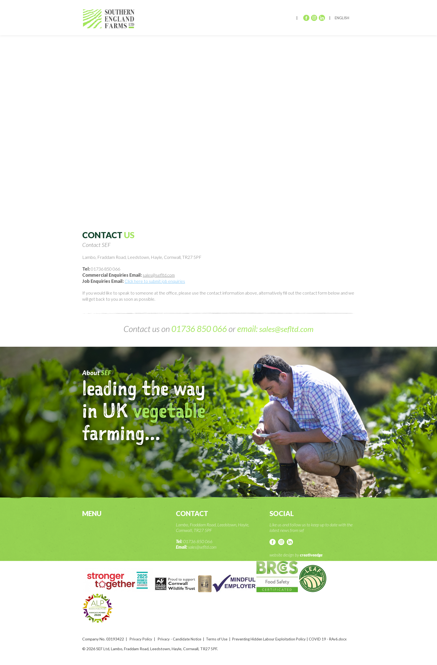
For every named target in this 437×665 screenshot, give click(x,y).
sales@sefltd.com (159, 275)
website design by (297, 554)
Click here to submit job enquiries (156, 281)
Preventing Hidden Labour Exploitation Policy (277, 638)
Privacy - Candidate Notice (182, 638)
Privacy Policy (141, 638)
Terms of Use (221, 638)
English (342, 18)
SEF (110, 20)
